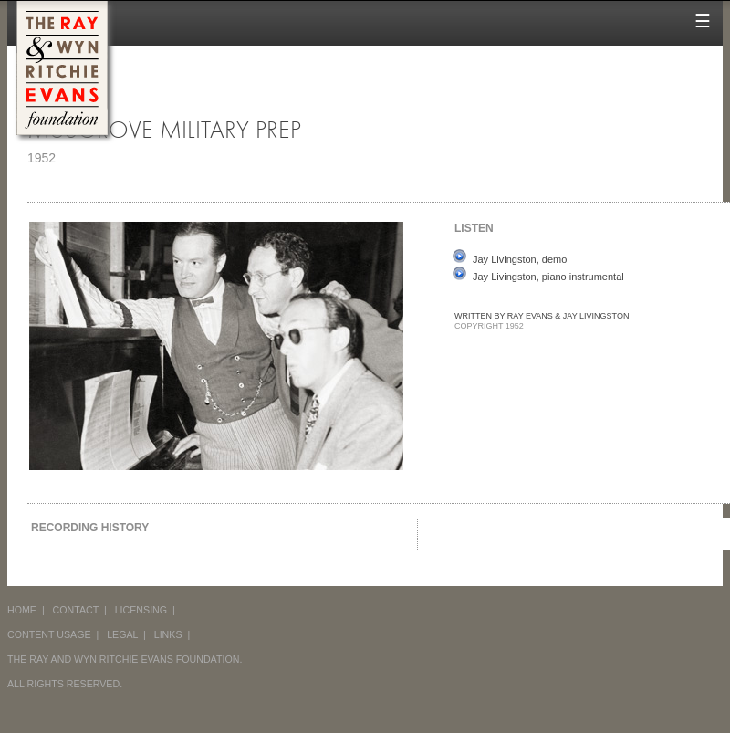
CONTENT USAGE (49, 634)
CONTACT (76, 609)
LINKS (168, 634)
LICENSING (141, 609)
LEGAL (122, 634)
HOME (21, 609)
